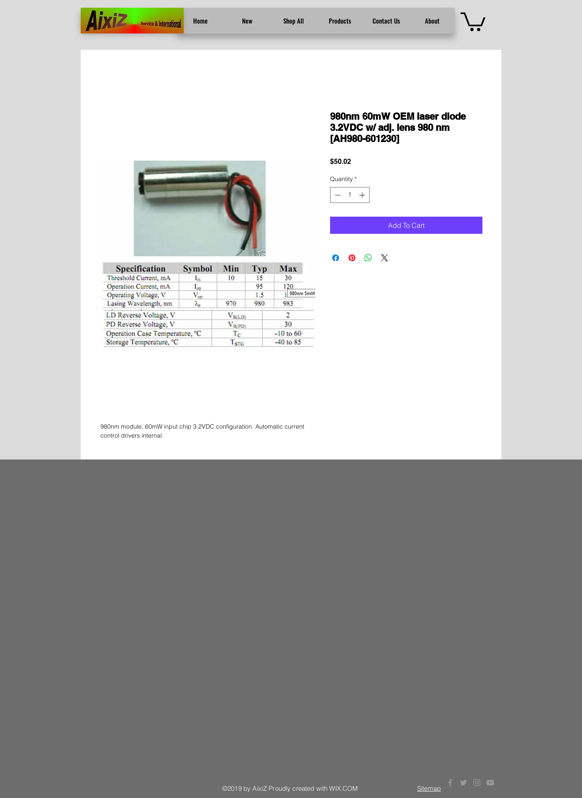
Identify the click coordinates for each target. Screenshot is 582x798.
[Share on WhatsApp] (368, 258)
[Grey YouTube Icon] (490, 782)
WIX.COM (343, 788)
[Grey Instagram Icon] (477, 782)
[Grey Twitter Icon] (463, 782)
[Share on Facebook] (335, 258)
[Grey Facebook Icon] (450, 782)
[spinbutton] (350, 195)
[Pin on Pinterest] (352, 258)
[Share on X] (384, 258)
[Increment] (363, 195)
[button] (473, 20)
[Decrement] (336, 195)
